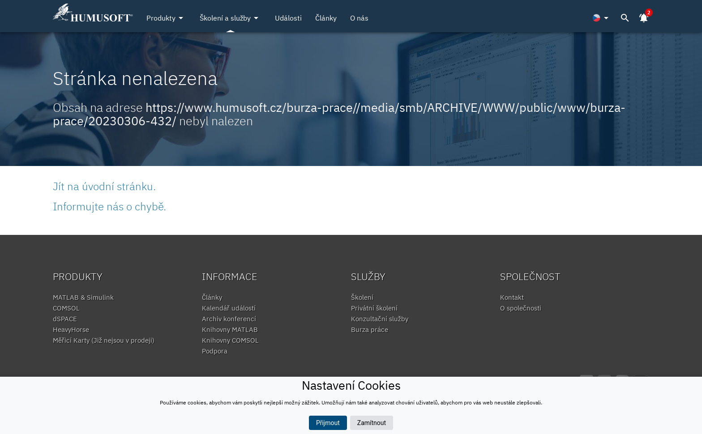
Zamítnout (371, 422)
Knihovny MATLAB (230, 329)
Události (288, 17)
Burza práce (369, 329)
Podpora (214, 351)
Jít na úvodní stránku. (104, 186)
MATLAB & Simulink (83, 297)
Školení (362, 297)
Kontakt (512, 297)
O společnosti (520, 308)
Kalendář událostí (229, 308)
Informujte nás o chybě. (109, 206)
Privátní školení (374, 308)
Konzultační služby (379, 319)
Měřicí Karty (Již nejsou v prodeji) (103, 340)
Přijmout (328, 422)
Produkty (166, 18)
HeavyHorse (71, 329)
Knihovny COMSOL (230, 340)
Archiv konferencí (229, 319)
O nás (359, 17)
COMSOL (66, 308)
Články (326, 17)
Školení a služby (230, 18)
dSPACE (65, 319)
